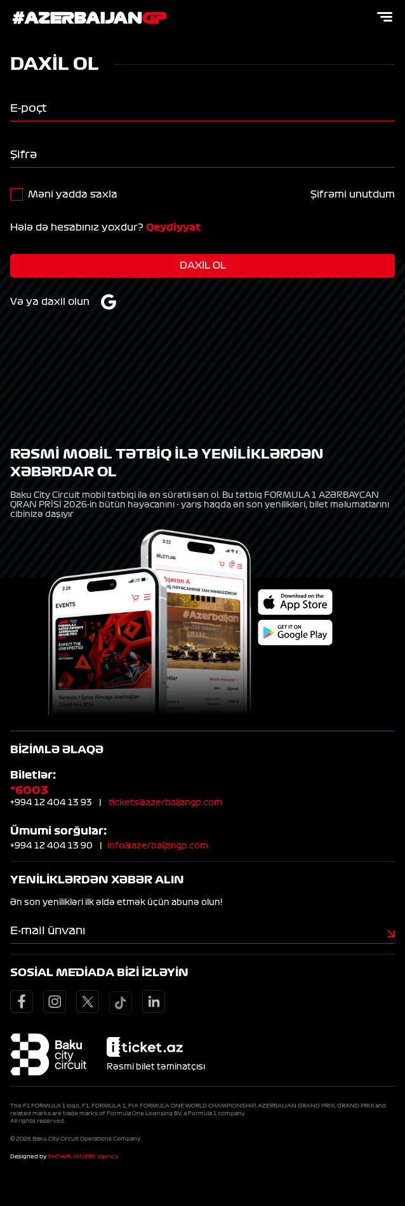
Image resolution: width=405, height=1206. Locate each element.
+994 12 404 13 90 (51, 846)
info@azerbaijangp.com (157, 846)
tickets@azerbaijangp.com (165, 803)
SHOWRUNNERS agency (83, 1156)
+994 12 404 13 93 (51, 803)
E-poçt (28, 108)
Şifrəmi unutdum (352, 194)
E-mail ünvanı (48, 930)
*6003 (29, 790)
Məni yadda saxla (72, 194)
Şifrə (23, 154)
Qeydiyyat (173, 227)
